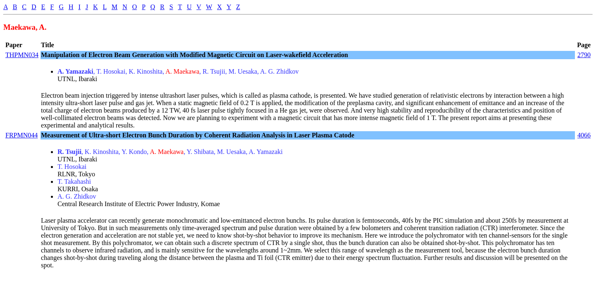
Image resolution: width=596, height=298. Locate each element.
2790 (584, 54)
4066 (584, 135)
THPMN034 (21, 54)
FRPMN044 (21, 135)
